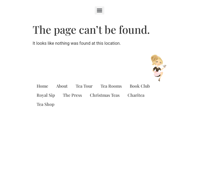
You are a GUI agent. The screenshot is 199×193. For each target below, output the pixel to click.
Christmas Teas (105, 95)
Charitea (136, 95)
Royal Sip (46, 95)
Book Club (140, 86)
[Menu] (99, 10)
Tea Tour (84, 86)
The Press (72, 95)
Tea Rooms (111, 86)
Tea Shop (45, 104)
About (62, 86)
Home (42, 86)
